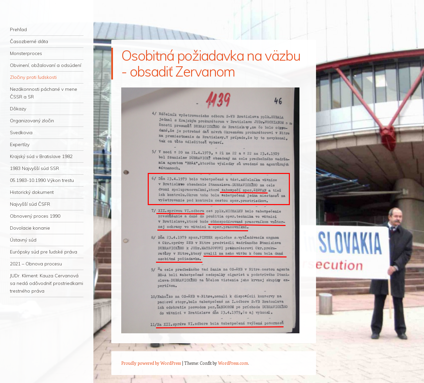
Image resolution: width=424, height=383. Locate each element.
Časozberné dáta (29, 41)
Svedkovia (21, 133)
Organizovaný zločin (32, 121)
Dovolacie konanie (30, 228)
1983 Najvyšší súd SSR (34, 168)
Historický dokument (32, 192)
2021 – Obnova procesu (36, 264)
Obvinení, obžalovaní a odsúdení (45, 65)
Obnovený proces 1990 (35, 216)
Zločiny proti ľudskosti (33, 77)
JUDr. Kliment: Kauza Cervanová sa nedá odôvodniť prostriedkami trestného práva (46, 283)
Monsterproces (26, 53)
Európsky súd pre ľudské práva (43, 252)
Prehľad (18, 29)
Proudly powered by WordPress (151, 363)
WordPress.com (233, 363)
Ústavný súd (23, 240)
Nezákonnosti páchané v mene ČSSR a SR (43, 93)
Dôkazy (18, 109)
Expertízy (19, 144)
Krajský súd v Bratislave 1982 (41, 156)
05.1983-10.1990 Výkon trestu (42, 180)
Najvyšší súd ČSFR (30, 204)
